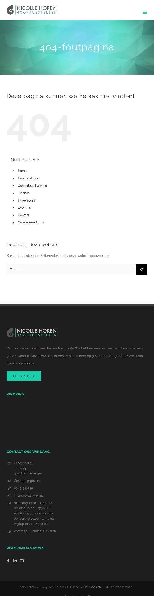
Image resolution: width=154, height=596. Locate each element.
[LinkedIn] (15, 560)
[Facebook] (8, 560)
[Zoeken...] (71, 269)
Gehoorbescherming (32, 185)
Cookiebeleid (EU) (31, 222)
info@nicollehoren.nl (28, 495)
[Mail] (22, 560)
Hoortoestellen (28, 178)
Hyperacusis (27, 200)
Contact (23, 215)
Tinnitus (23, 193)
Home (22, 171)
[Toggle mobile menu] (145, 12)
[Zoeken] (141, 269)
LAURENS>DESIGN (90, 587)
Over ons (24, 207)
